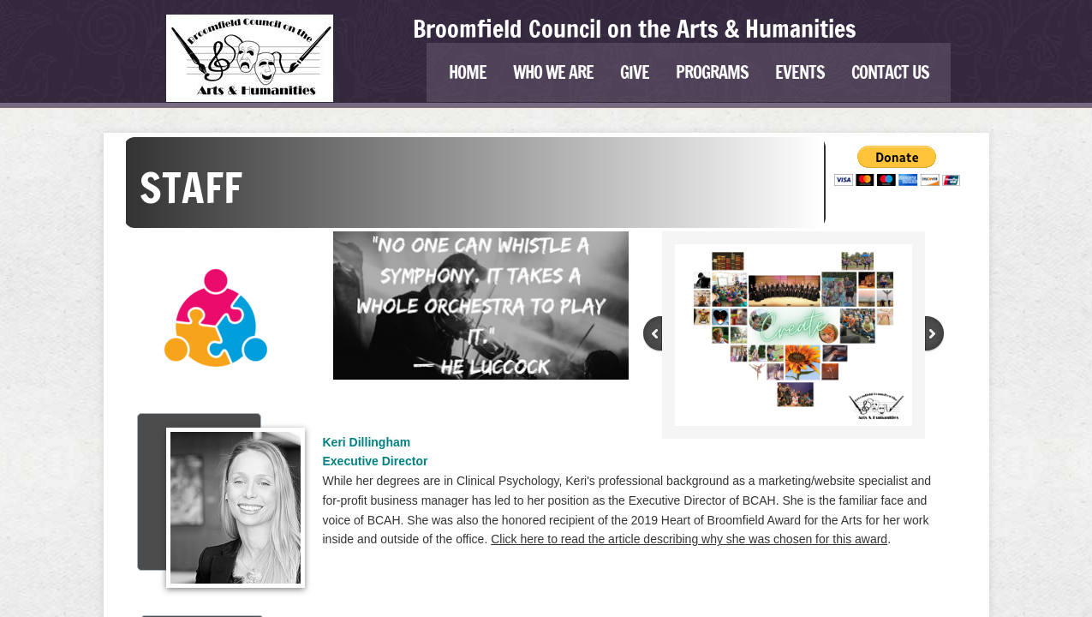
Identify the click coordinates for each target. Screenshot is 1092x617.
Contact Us (890, 72)
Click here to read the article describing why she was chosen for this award (689, 539)
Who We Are (553, 72)
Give (634, 72)
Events (800, 72)
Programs (712, 72)
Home (467, 72)
